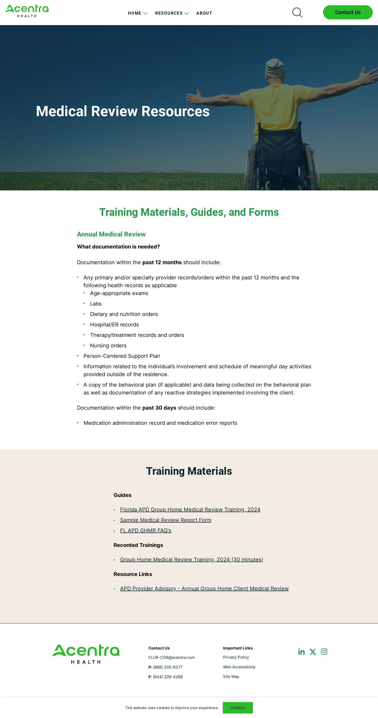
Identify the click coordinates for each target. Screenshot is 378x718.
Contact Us (348, 12)
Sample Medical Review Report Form (165, 520)
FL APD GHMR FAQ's (145, 530)
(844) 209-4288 (168, 676)
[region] (189, 707)
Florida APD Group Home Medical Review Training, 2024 (190, 509)
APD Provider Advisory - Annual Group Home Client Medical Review (204, 588)
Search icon (297, 12)
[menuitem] (135, 17)
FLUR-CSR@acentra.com (171, 657)
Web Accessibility (239, 666)
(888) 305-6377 (168, 667)
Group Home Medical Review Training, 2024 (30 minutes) (191, 559)
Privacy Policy (236, 657)
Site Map (231, 676)
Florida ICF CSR (26, 11)
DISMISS (237, 707)
